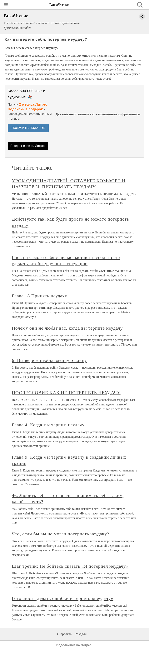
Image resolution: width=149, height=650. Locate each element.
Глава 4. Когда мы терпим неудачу (48, 424)
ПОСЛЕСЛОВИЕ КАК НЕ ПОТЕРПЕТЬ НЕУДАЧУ (66, 392)
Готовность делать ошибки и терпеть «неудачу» (62, 598)
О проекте (64, 634)
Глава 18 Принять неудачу (39, 295)
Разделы (81, 634)
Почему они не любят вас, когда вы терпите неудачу (67, 328)
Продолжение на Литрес (27, 145)
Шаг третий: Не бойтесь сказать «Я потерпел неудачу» (70, 566)
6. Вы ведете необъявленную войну (49, 360)
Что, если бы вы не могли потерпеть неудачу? (60, 533)
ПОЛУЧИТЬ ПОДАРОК (28, 128)
